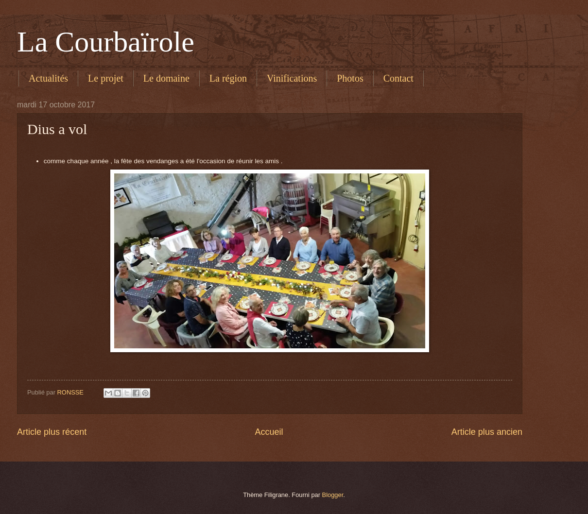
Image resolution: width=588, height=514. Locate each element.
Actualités (48, 78)
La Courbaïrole (105, 42)
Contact (398, 78)
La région (228, 78)
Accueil (269, 432)
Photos (350, 78)
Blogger (333, 494)
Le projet (105, 78)
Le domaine (166, 78)
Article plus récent (51, 432)
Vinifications (292, 78)
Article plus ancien (486, 432)
